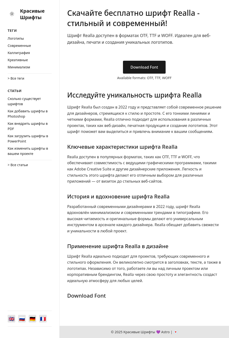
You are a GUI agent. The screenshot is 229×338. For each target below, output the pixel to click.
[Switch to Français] (43, 318)
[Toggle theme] (12, 14)
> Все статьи (18, 165)
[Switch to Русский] (22, 318)
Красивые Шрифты (32, 14)
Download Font (144, 67)
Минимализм (19, 67)
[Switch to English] (11, 318)
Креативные (18, 60)
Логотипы (16, 38)
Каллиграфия (19, 52)
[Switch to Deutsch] (32, 318)
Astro (165, 332)
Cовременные (19, 45)
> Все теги (16, 78)
